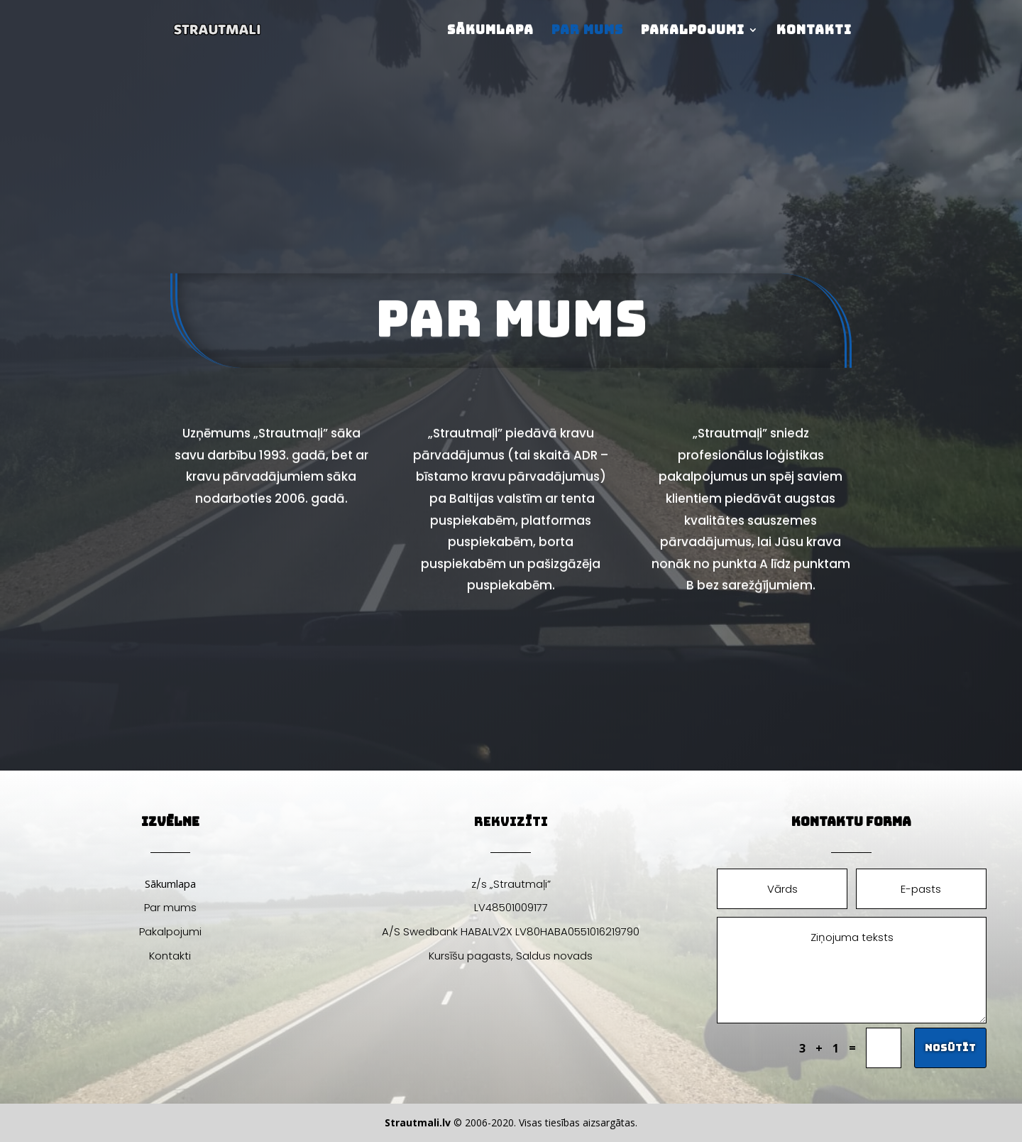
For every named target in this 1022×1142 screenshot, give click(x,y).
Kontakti (814, 31)
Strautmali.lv (418, 1122)
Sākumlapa (490, 31)
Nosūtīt (950, 1047)
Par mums (587, 31)
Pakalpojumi (692, 31)
